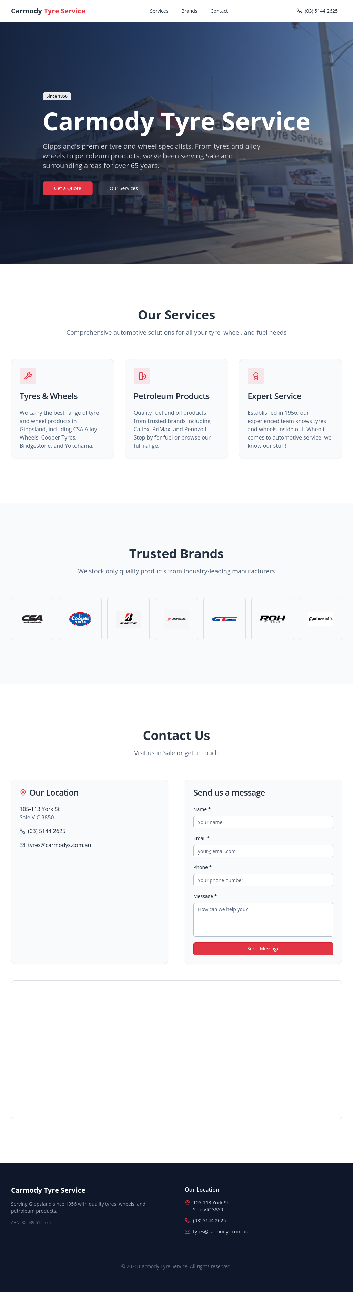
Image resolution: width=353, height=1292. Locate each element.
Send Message (263, 948)
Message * (205, 896)
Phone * (202, 867)
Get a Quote (67, 188)
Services (159, 11)
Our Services (124, 188)
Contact (219, 11)
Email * (201, 838)
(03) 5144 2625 (46, 831)
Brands (189, 11)
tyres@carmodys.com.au (59, 845)
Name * (202, 809)
